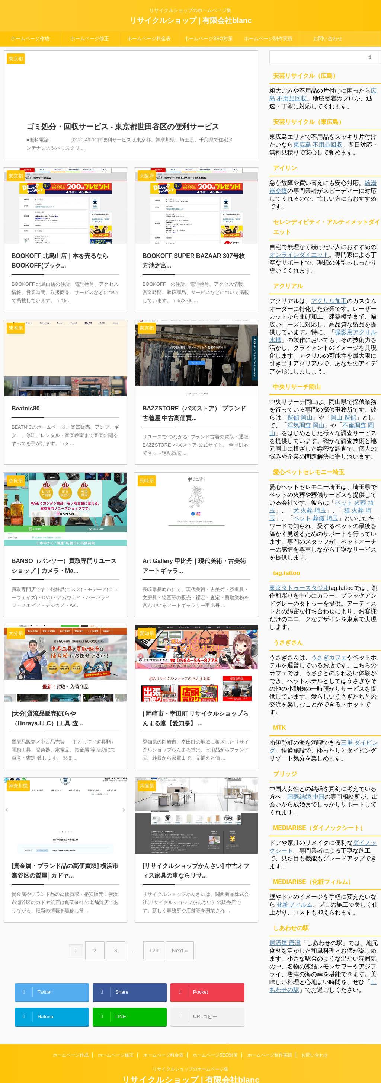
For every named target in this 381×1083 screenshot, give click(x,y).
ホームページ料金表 (149, 38)
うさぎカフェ (329, 657)
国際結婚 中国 (305, 796)
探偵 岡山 (300, 417)
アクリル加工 (329, 301)
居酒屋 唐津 (285, 943)
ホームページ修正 (89, 38)
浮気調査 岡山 (305, 425)
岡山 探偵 (343, 417)
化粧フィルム (295, 904)
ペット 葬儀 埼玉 (315, 518)
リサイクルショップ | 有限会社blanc (190, 20)
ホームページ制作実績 (268, 38)
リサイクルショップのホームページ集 (190, 1048)
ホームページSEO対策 (208, 38)
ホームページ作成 (30, 38)
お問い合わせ (327, 38)
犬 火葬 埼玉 (309, 510)
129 (152, 940)
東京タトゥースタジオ (299, 588)
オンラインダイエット (299, 255)
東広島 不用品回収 (317, 144)
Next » (174, 940)
